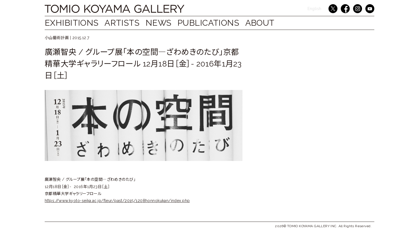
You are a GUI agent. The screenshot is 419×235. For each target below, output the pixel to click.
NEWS (164, 23)
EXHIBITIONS (72, 23)
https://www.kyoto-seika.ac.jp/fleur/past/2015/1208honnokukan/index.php (117, 200)
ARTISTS (124, 23)
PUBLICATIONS (216, 23)
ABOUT (270, 23)
